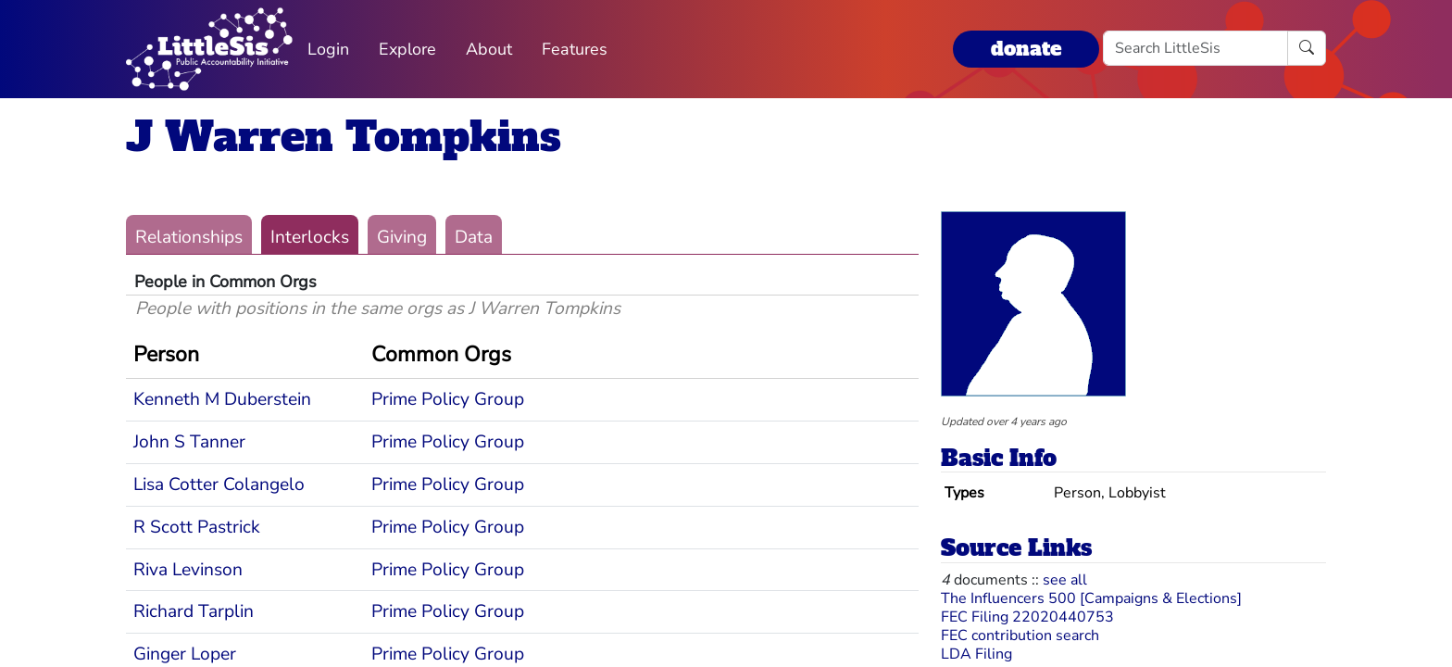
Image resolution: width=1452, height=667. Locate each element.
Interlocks (309, 237)
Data (474, 237)
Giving (402, 237)
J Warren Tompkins (343, 136)
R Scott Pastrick (196, 527)
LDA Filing (976, 654)
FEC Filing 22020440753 (1027, 617)
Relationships (189, 237)
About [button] (489, 49)
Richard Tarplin (193, 611)
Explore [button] (407, 49)
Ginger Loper (184, 654)
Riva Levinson (188, 570)
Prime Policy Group (447, 399)
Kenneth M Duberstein (222, 399)
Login (328, 49)
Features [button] (574, 49)
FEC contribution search (1020, 635)
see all (1065, 580)
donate (1026, 48)
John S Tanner (189, 442)
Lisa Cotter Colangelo (219, 484)
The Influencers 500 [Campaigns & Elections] (1091, 598)
